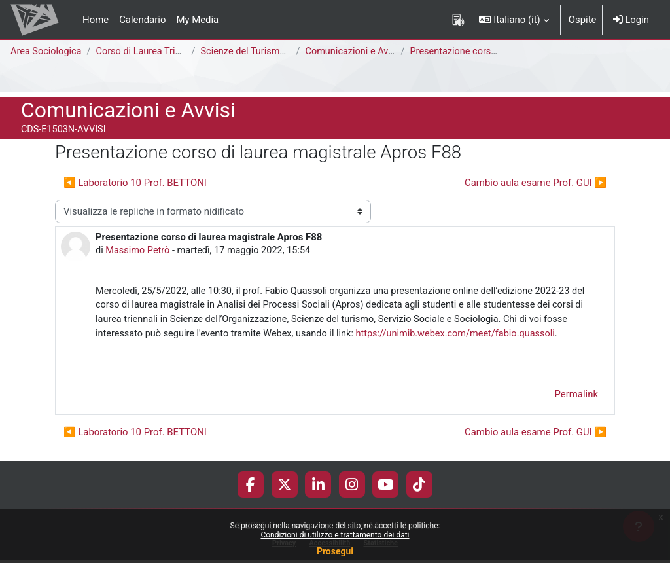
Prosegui (335, 551)
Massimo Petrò (139, 251)
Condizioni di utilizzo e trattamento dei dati (334, 534)
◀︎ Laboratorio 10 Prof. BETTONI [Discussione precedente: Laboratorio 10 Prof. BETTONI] (135, 183)
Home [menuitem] (95, 20)
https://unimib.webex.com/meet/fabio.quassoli (465, 336)
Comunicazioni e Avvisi (358, 52)
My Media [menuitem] (197, 20)
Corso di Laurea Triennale (153, 52)
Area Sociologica (47, 52)
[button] (513, 19)
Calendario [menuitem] (142, 20)
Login (631, 20)
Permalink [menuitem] (576, 397)
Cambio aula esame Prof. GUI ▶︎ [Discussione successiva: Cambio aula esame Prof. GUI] (536, 183)
